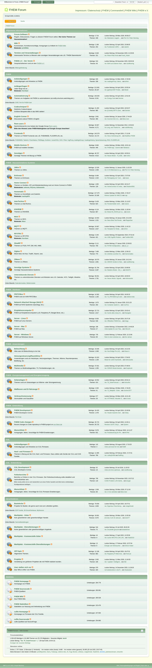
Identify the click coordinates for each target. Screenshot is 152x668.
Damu (49, 652)
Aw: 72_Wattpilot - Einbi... (112, 390)
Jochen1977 (128, 390)
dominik (102, 652)
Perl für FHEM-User (25, 102)
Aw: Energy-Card (109, 98)
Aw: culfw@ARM (109, 455)
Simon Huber (129, 546)
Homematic (19, 192)
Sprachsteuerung (100, 140)
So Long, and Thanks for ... (113, 127)
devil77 (127, 518)
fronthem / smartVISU (52, 140)
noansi (126, 204)
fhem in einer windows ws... (113, 337)
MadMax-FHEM (130, 136)
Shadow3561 (130, 186)
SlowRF (17, 243)
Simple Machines (19, 665)
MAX (16, 217)
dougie (128, 481)
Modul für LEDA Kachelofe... (113, 360)
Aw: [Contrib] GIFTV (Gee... (113, 110)
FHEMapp (41, 140)
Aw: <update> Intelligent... (112, 562)
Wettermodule (30, 283)
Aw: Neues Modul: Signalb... (113, 278)
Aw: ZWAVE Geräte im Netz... (113, 262)
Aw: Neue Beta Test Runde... (113, 220)
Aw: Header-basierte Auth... (113, 413)
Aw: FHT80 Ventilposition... (113, 246)
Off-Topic (18, 551)
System (126, 424)
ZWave (17, 259)
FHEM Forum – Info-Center (18, 631)
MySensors (40, 510)
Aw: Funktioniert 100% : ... (112, 47)
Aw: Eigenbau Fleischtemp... (113, 506)
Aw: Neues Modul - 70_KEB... (113, 156)
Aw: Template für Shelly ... (112, 229)
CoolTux (126, 305)
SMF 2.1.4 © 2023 (8, 665)
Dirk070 (128, 270)
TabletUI (25, 140)
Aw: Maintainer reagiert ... (112, 38)
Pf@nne (33, 187)
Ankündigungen (21, 79)
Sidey (126, 413)
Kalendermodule (20, 283)
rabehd (126, 47)
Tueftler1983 (129, 237)
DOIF (17, 102)
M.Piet (127, 432)
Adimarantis (40, 187)
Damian (120, 98)
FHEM (105, 10)
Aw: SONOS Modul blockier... (113, 368)
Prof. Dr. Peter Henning (131, 38)
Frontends (18, 133)
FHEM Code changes (23, 422)
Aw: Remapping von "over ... (113, 178)
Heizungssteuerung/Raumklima (27, 356)
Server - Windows (21, 334)
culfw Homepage (21, 612)
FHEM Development (22, 410)
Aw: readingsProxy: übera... (113, 81)
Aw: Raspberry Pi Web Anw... (113, 554)
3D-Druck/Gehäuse (30, 510)
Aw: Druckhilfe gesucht (111, 529)
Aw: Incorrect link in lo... (111, 119)
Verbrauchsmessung (23, 396)
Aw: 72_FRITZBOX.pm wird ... (114, 297)
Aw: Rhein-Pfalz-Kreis (111, 55)
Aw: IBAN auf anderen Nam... (113, 63)
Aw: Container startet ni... (112, 305)
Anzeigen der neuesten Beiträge (20, 643)
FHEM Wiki (130, 10)
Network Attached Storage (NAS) (28, 302)
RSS (108, 140)
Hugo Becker (73, 652)
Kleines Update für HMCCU (113, 195)
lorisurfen (127, 382)
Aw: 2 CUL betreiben (111, 492)
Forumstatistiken (15, 635)
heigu (126, 321)
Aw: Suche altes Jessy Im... (113, 313)
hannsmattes (129, 254)
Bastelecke (19, 503)
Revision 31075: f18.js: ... (112, 424)
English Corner (20, 116)
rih (67, 652)
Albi (125, 562)
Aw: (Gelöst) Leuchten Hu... (113, 254)
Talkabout (126, 147)
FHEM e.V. (143, 10)
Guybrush (129, 368)
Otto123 (127, 329)
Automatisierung (21, 96)
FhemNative (33, 140)
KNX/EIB (18, 209)
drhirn (127, 81)
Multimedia (19, 366)
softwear (80, 652)
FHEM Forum (17, 9)
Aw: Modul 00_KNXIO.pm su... (114, 212)
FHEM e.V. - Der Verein (23, 61)
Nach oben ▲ (145, 665)
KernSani (25, 91)
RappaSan (129, 220)
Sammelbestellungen (22, 522)
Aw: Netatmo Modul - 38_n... (113, 270)
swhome (26, 187)
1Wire (16, 167)
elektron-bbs (131, 297)
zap (126, 195)
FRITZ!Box (19, 294)
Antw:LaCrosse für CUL (111, 447)
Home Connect (20, 183)
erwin (128, 212)
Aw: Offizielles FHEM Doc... (113, 321)
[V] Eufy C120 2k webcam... (113, 518)
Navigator (128, 313)
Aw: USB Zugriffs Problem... (113, 237)
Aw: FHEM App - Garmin (112, 147)
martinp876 (26, 196)
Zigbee (17, 251)
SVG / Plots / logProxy (66, 140)
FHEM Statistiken (21, 604)
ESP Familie (19, 510)
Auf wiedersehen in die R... (112, 570)
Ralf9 (124, 447)
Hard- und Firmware (22, 452)
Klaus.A (126, 351)
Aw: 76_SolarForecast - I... (112, 382)
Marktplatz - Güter (22, 515)
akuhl (64, 638)
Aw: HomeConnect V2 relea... (113, 186)
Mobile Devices (20, 145)
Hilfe (117, 665)
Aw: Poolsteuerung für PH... (113, 432)
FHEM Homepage (21, 581)
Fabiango (54, 652)
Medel (126, 90)
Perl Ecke (18, 417)
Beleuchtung (19, 349)
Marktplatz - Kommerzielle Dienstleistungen (32, 544)
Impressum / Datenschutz (88, 10)
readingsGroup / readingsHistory (84, 140)
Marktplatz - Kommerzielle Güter (27, 536)
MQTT (17, 226)
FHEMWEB (19, 140)
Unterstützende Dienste (24, 275)
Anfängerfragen (21, 86)
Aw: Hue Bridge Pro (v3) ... (112, 351)
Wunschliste (19, 430)
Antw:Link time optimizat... (112, 470)
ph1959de (25, 48)
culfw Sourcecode (22, 619)
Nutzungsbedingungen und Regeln (130, 665)
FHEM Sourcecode (22, 589)
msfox (128, 156)
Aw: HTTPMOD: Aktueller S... (113, 398)
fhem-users (19, 124)
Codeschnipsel (20, 107)
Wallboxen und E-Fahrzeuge (26, 389)
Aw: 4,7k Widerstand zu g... (113, 170)
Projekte (18, 559)
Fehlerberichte (20, 475)
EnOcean (18, 175)
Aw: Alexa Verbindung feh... (113, 136)
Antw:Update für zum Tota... (113, 329)
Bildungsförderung (21, 68)
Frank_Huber (125, 55)
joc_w (126, 246)
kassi (127, 178)
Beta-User (126, 119)
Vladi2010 (131, 538)
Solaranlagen (20, 380)
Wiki (16, 43)
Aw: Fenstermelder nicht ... (112, 204)
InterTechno (19, 201)
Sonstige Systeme (22, 267)
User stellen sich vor (23, 567)
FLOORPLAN (115, 140)
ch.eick (128, 398)
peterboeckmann (111, 652)
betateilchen (126, 529)
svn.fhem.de (57, 424)
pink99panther (41, 652)
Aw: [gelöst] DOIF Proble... (112, 90)
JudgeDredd (129, 506)
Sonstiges (18, 153)
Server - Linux (20, 318)
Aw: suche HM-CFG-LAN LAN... (114, 538)
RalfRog (120, 455)
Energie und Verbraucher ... (113, 546)
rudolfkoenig (130, 63)
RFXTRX (18, 234)
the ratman (128, 337)
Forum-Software (21, 34)
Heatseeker (128, 570)
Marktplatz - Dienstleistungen (26, 527)
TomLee (128, 554)
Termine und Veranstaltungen (26, 53)
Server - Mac (19, 326)
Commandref (116, 10)
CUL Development (22, 467)
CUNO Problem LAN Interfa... (113, 481)
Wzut (24, 221)
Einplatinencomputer (23, 310)
